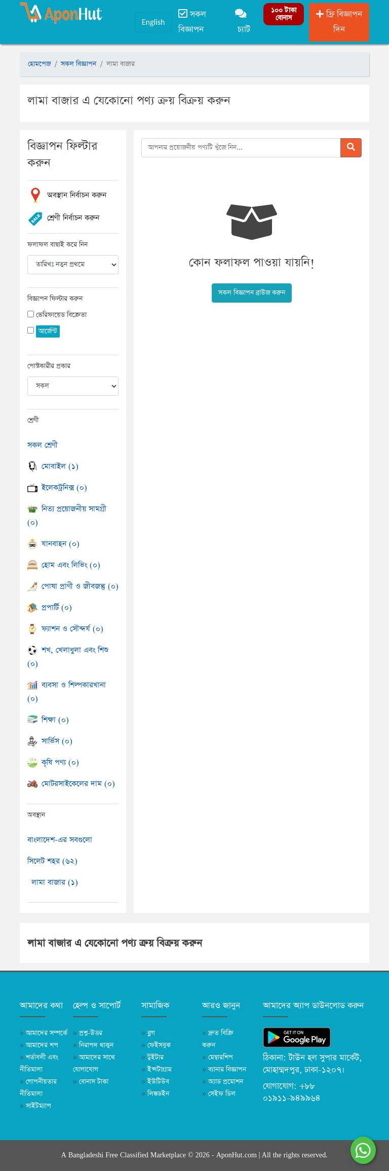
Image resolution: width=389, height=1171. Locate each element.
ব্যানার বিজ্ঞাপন (224, 1069)
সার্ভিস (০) (49, 741)
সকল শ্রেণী (42, 445)
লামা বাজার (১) (54, 882)
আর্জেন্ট (47, 331)
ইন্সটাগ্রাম (156, 1069)
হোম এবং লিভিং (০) (63, 565)
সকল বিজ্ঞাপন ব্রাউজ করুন (251, 293)
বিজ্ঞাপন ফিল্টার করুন (55, 299)
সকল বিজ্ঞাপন (192, 22)
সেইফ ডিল (219, 1094)
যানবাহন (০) (53, 543)
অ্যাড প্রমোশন (222, 1081)
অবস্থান (36, 815)
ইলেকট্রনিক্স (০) (57, 487)
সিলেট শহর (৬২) (52, 861)
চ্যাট (242, 22)
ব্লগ (148, 1033)
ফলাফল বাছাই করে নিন (57, 244)
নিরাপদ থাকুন (93, 1045)
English (153, 22)
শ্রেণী (32, 420)
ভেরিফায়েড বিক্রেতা (61, 315)
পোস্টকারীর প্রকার (48, 366)
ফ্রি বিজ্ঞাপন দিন (339, 22)
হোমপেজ (39, 64)
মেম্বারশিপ (217, 1057)
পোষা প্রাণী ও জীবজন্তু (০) (73, 586)
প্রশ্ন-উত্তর (87, 1033)
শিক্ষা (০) (48, 720)
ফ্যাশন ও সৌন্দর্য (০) (65, 628)
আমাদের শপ (39, 1045)
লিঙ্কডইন (155, 1094)
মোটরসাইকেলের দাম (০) (71, 783)
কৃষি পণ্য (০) (53, 762)
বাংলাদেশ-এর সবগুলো (59, 839)
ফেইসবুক (156, 1045)
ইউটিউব (155, 1081)
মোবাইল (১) (53, 466)
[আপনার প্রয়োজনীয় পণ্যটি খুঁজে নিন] (241, 147)
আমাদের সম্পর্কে (43, 1033)
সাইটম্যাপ (35, 1106)
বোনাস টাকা (90, 1081)
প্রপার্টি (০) (49, 607)
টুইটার (152, 1057)
